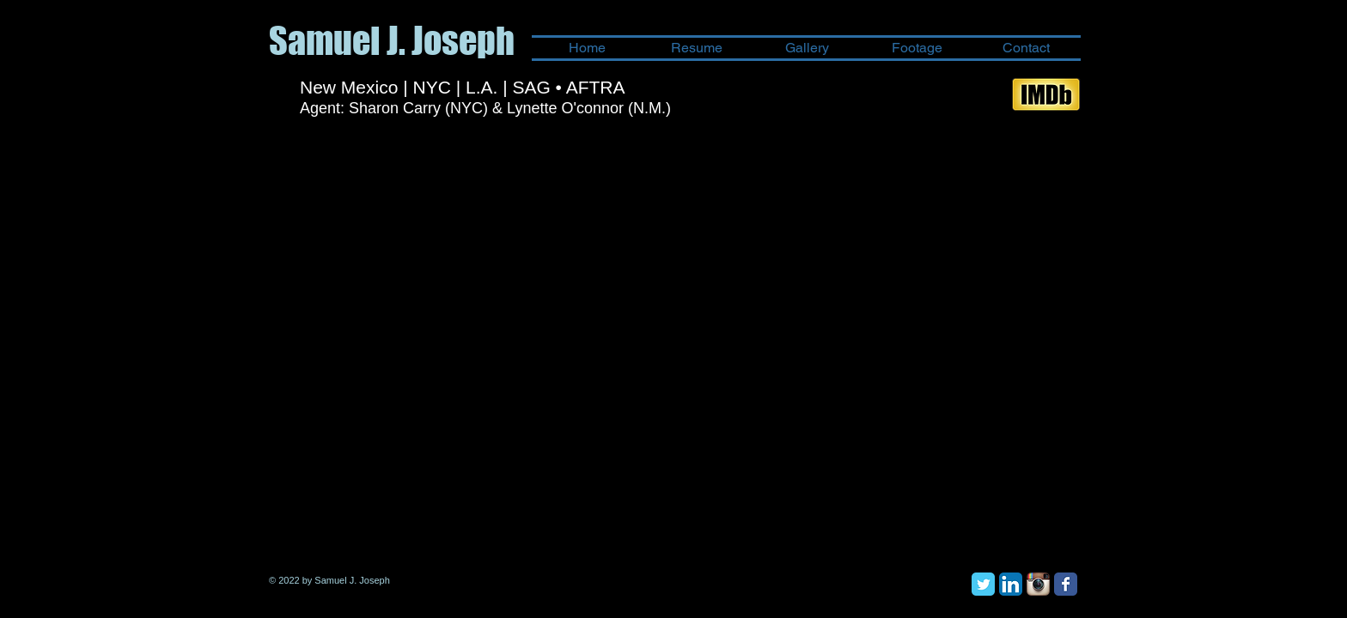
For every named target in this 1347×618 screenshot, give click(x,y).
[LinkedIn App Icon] (1010, 584)
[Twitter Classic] (983, 584)
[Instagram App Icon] (1038, 584)
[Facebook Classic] (1065, 584)
